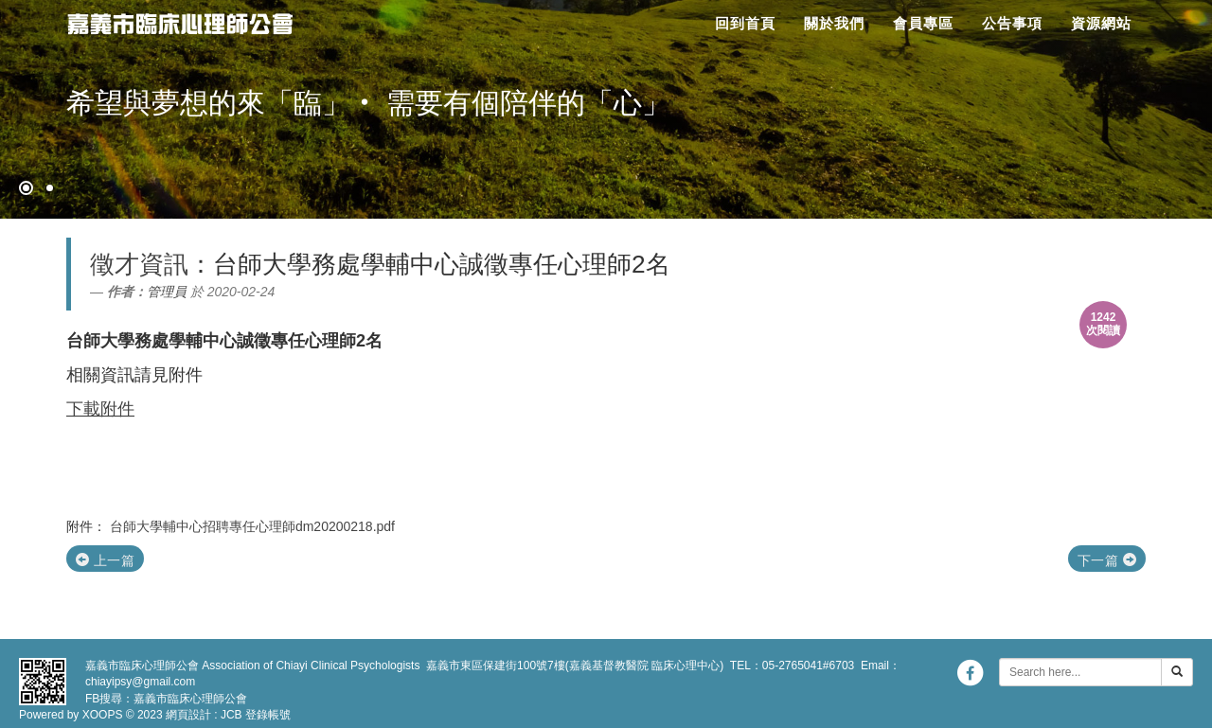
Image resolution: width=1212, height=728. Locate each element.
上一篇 (105, 560)
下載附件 (100, 409)
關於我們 (834, 23)
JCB (231, 714)
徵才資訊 (139, 264)
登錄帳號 (268, 714)
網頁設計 (188, 714)
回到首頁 (745, 23)
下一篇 (1107, 560)
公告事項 (1012, 23)
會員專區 (923, 23)
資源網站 (1101, 23)
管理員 (167, 291)
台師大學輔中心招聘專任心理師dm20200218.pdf (252, 526)
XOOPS (102, 714)
